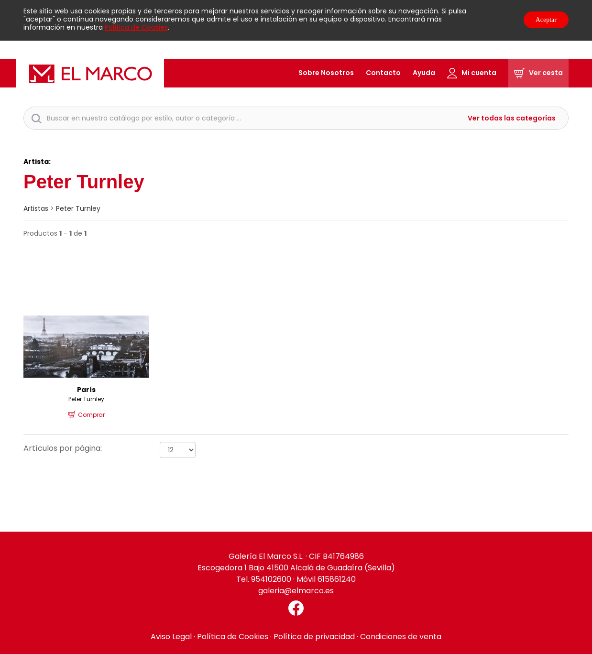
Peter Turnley (78, 208)
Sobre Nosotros (326, 72)
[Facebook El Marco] (296, 608)
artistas (35, 208)
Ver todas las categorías (512, 118)
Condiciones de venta (400, 636)
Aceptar (546, 19)
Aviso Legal (171, 636)
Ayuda (424, 72)
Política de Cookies (136, 27)
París (86, 389)
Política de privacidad (314, 636)
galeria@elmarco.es (296, 590)
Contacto (383, 72)
